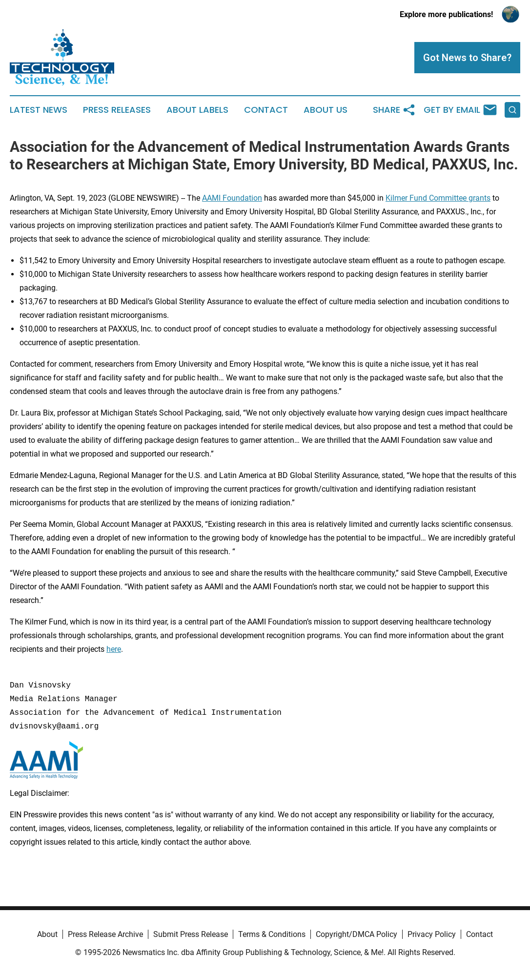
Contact (266, 109)
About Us (325, 109)
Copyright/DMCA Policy (356, 934)
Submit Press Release (190, 934)
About (47, 934)
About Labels (197, 109)
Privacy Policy (432, 934)
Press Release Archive (105, 934)
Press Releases (117, 109)
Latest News (38, 109)
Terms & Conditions (272, 934)
